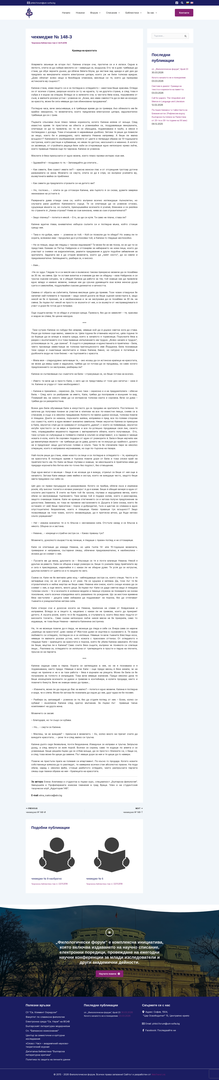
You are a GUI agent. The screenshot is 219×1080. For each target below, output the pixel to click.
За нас (149, 12)
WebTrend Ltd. (158, 1074)
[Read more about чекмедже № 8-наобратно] (57, 855)
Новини (82, 12)
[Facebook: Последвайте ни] (159, 1032)
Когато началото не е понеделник (103, 1020)
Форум (96, 12)
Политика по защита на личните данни (48, 1059)
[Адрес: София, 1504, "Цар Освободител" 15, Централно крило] (166, 1015)
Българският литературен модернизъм (48, 1027)
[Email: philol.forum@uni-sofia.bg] (161, 1025)
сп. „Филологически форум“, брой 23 (104, 1013)
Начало (69, 12)
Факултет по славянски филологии (45, 1018)
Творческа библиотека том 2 (44, 43)
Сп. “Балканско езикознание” (42, 1031)
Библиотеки (132, 12)
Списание (112, 12)
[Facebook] (176, 2)
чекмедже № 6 (95, 879)
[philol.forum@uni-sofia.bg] (41, 2)
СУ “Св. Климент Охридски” (41, 1013)
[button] (182, 3)
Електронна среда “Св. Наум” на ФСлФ (48, 1022)
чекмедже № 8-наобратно (48, 879)
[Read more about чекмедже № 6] (112, 855)
